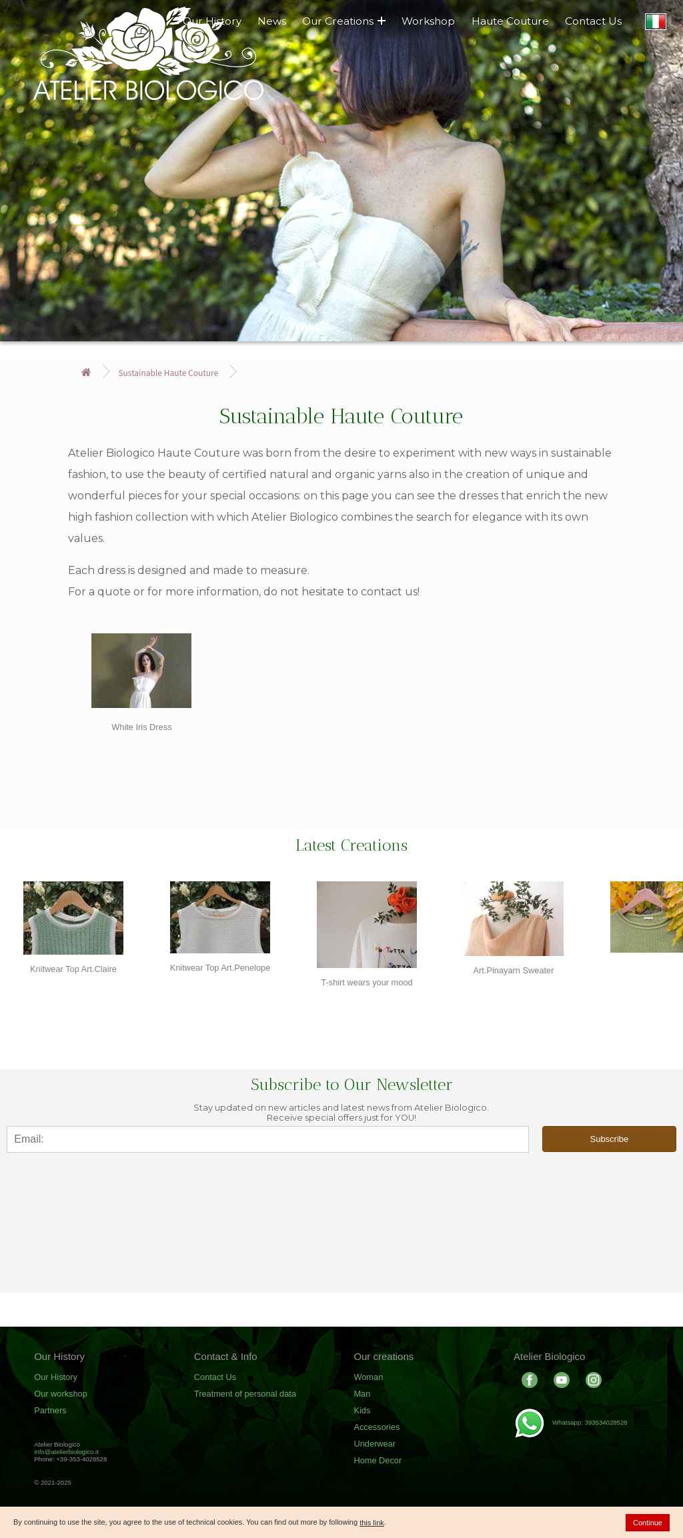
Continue (647, 1523)
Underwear (375, 1444)
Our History (55, 1377)
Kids (362, 1410)
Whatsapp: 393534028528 (571, 1422)
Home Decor (378, 1460)
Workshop (428, 21)
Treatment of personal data (245, 1394)
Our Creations (344, 21)
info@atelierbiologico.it (66, 1451)
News (271, 21)
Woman (368, 1377)
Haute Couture (510, 21)
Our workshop (60, 1394)
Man (362, 1394)
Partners (50, 1410)
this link (372, 1523)
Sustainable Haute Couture (168, 372)
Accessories (377, 1427)
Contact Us (593, 21)
